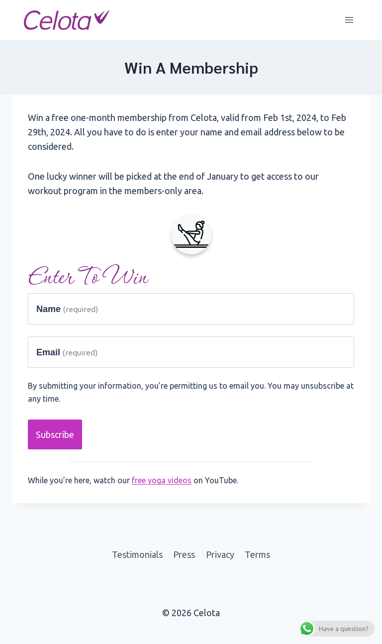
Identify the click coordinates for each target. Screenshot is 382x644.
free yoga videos (161, 480)
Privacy (220, 554)
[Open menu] (349, 19)
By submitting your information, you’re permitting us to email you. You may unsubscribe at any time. (191, 392)
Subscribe (55, 434)
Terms (257, 554)
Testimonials (137, 554)
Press (184, 554)
